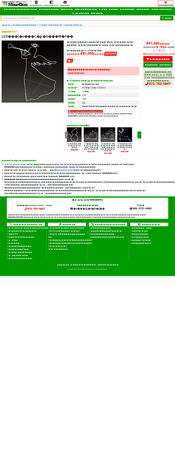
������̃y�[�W (64, 170)
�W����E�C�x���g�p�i (22, 231)
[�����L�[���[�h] (81, 18)
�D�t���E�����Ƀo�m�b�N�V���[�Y (71, 243)
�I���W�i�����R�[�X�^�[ (106, 231)
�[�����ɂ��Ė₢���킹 (158, 65)
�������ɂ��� (142, 228)
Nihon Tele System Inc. (88, 269)
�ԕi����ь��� (140, 237)
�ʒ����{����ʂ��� (102, 234)
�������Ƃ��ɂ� (141, 243)
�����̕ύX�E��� (141, 240)
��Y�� (103, 9)
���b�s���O (143, 9)
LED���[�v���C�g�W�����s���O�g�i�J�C (124, 146)
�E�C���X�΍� (97, 13)
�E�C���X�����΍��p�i (20, 258)
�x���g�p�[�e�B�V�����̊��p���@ (71, 240)
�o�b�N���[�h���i (20, 246)
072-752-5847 (160, 84)
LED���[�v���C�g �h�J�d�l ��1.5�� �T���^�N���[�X (91, 146)
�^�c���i (113, 9)
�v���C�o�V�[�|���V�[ (83, 264)
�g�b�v (6, 25)
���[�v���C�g (73, 25)
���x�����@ (140, 234)
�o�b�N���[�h (127, 9)
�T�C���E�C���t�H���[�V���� (20, 9)
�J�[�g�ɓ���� (158, 58)
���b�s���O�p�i (19, 249)
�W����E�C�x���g (49, 9)
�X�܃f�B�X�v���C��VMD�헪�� (67, 228)
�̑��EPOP (13, 234)
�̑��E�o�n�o (66, 9)
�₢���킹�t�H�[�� (87, 208)
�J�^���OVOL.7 (88, 113)
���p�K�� (63, 264)
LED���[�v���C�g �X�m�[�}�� (74, 145)
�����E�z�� (140, 231)
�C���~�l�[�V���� (161, 9)
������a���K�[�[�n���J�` (108, 237)
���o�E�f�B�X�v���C (86, 9)
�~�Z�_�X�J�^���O (15, 164)
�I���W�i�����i (101, 228)
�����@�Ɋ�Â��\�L (108, 264)
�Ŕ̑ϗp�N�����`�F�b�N (64, 231)
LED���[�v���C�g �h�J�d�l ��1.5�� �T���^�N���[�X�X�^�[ (108, 147)
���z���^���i (80, 13)
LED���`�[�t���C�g (51, 25)
